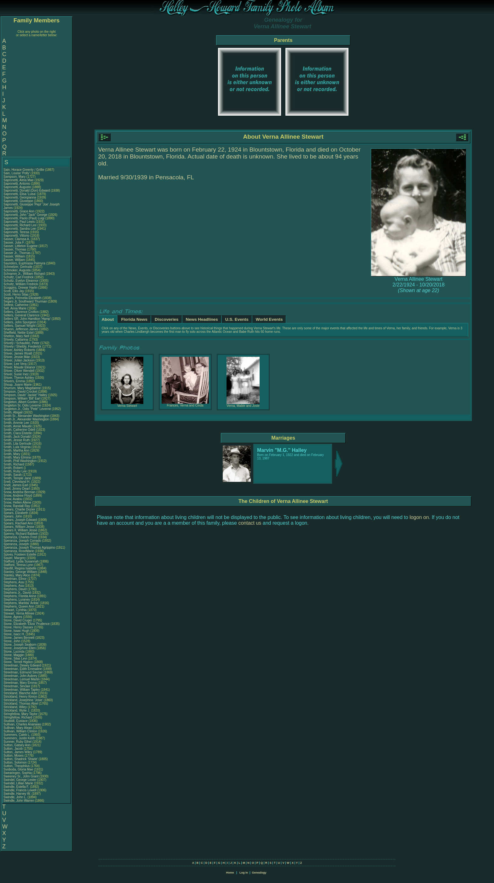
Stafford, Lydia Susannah (21, 561)
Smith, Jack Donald (17, 436)
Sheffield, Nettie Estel (18, 332)
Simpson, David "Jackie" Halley (25, 395)
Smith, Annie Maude (17, 426)
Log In (243, 872)
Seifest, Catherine (16, 305)
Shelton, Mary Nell (16, 336)
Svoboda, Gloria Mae (18, 769)
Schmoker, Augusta (17, 270)
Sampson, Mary (14, 176)
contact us (249, 523)
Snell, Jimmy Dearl (16, 488)
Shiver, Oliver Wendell (18, 370)
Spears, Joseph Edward (20, 520)
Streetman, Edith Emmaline (22, 669)
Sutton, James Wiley (17, 752)
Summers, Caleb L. (17, 734)
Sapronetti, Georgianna (20, 197)
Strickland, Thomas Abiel (20, 703)
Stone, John (12, 641)
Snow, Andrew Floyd (17, 495)
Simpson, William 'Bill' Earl (21, 398)
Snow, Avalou (13, 499)
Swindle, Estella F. (16, 786)
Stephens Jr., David (17, 592)
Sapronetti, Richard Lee (20, 225)
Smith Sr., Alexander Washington (26, 416)
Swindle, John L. (14, 797)
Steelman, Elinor (15, 578)
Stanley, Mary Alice (16, 575)
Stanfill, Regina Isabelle (20, 568)
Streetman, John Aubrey (20, 676)
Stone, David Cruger (17, 620)
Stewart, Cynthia (15, 610)
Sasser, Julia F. (14, 242)
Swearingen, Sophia (17, 773)
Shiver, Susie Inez (16, 374)
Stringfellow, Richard (18, 717)
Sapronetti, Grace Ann (18, 211)
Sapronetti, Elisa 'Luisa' (20, 194)
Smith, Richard (14, 464)
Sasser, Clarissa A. (16, 239)
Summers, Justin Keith (19, 738)
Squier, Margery (14, 558)
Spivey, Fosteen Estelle (19, 554)
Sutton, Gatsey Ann (17, 745)
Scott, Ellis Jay (13, 291)
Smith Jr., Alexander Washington (26, 419)
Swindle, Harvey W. (17, 793)
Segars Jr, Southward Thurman (25, 301)
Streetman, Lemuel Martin (21, 679)
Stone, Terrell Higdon (18, 662)
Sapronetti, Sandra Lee (19, 228)
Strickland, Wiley (15, 707)
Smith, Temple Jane (17, 478)
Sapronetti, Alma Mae (18, 180)
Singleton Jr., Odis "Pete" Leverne (27, 409)
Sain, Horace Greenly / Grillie (23, 169)
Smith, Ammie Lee (16, 422)
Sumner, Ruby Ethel (17, 741)
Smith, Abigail (13, 412)
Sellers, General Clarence (21, 315)
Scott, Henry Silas (15, 294)
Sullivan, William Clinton (20, 731)
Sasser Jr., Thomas (17, 253)
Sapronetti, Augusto (17, 187)
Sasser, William (14, 256)
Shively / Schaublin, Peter (21, 343)
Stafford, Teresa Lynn (18, 565)
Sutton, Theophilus (17, 766)
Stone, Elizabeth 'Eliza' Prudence (26, 624)
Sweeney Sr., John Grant (20, 776)
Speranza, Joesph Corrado (22, 540)
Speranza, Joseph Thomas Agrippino (29, 547)
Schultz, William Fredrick (20, 284)
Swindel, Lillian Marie (18, 783)
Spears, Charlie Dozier (19, 509)
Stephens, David (15, 589)
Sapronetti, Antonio (17, 183)
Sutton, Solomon (15, 762)
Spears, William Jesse (18, 526)
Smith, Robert (13, 468)
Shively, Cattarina (16, 339)
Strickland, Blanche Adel (20, 693)
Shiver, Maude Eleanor (19, 367)
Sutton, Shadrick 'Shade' (21, 759)
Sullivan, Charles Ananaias (22, 724)
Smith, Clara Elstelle (17, 433)
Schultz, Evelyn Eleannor (20, 280)
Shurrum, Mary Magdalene (22, 388)
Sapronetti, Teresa (16, 232)
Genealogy (259, 872)
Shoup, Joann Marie (17, 384)
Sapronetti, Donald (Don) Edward (26, 190)
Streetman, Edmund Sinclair (23, 672)
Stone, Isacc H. (14, 634)
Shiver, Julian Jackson (19, 360)
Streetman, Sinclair (17, 686)
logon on (419, 517)
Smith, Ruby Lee (15, 471)
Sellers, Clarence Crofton (21, 312)
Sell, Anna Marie (14, 308)
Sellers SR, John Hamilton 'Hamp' (27, 318)
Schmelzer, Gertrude (18, 266)
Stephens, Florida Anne (19, 596)
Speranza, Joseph (16, 544)
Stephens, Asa (14, 582)
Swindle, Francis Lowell (20, 790)
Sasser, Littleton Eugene (20, 246)
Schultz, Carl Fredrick (18, 277)
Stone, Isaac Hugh (16, 630)
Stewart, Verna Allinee (18, 613)
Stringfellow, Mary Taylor (20, 714)
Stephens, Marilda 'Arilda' (21, 603)
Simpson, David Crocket (20, 391)
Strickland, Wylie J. (16, 710)
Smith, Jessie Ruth (16, 440)
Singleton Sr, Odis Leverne (22, 405)
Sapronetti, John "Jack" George (25, 214)
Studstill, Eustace (15, 721)
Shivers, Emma (14, 381)
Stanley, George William (20, 572)
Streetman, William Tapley (21, 689)
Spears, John (13, 516)
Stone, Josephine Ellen (19, 648)
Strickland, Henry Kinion (20, 696)
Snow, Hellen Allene (17, 502)
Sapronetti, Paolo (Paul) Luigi (23, 218)
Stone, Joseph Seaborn (20, 644)
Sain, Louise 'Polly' (16, 173)
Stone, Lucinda (14, 651)
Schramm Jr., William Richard (24, 273)
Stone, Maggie (14, 655)
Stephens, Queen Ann (19, 606)
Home (230, 872)
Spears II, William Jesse (20, 530)
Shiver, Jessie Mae (16, 357)
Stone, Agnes (13, 617)
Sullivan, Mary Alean (17, 728)
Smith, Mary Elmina (17, 457)
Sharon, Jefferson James (20, 329)
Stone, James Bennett (18, 637)
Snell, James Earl (15, 485)
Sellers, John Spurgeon (19, 322)
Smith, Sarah (13, 474)
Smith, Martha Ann (16, 450)
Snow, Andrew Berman (19, 492)
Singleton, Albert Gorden (20, 402)
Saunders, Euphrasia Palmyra (24, 263)
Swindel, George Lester (20, 780)
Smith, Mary (12, 454)
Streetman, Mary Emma (20, 682)
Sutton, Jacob (13, 748)
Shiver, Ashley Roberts (19, 350)
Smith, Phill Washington (20, 461)
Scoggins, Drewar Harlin (20, 287)
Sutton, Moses (14, 755)
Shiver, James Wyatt (17, 353)
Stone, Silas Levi (15, 658)
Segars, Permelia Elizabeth (22, 298)
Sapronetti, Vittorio (16, 235)
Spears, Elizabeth (16, 513)
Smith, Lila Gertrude (17, 443)
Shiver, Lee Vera (14, 364)
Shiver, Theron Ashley (18, 377)
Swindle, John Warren (18, 800)
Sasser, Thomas (15, 249)
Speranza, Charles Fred (20, 537)
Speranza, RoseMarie (19, 551)
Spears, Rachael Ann (18, 523)
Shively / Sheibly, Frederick (22, 346)
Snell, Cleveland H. (16, 481)
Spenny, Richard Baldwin (20, 533)
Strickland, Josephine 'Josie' (23, 700)
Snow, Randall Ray (16, 506)
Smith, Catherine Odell (19, 429)
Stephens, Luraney (17, 599)
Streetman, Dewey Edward (22, 665)
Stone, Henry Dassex (18, 627)
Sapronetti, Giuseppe (18, 201)
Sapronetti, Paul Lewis (19, 221)
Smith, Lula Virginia (17, 447)
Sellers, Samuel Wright (19, 325)
